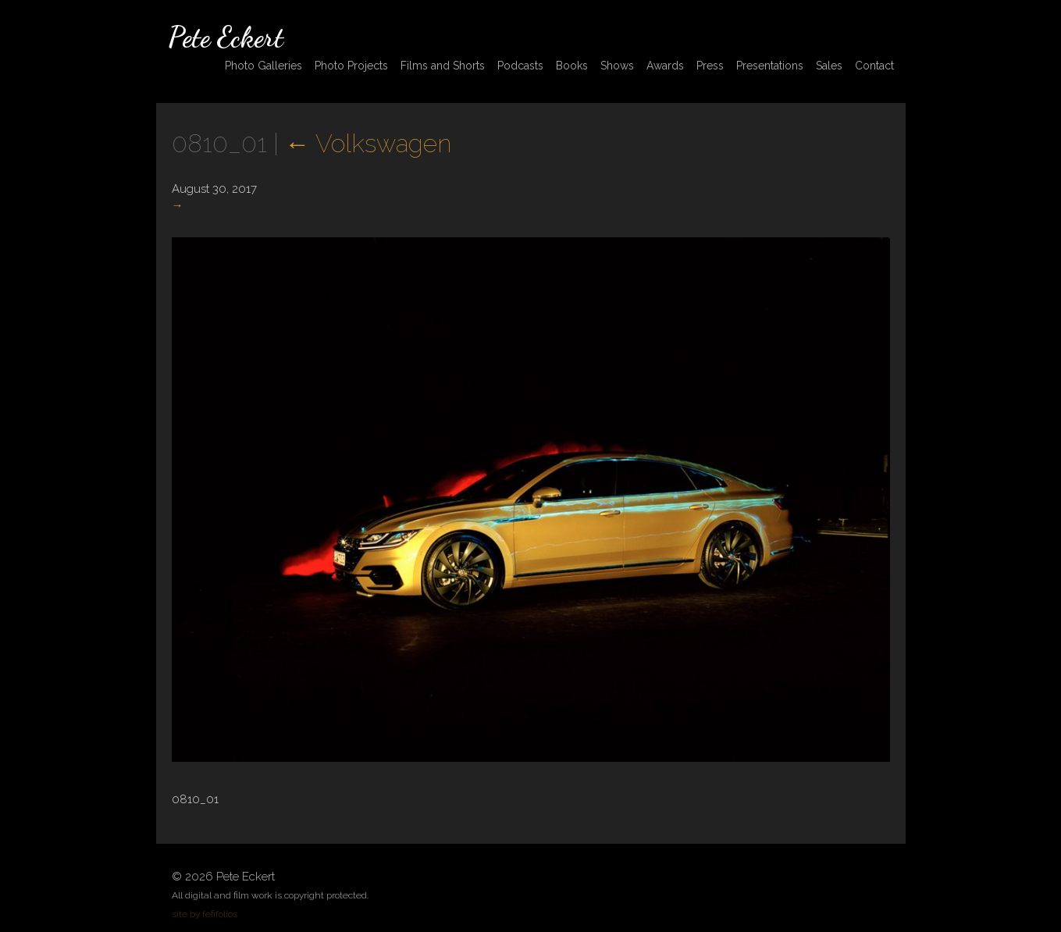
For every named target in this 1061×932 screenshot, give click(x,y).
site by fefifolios (204, 914)
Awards (665, 65)
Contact (874, 65)
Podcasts (520, 65)
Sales (829, 65)
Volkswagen (368, 143)
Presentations (769, 65)
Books (572, 65)
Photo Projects (351, 65)
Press (710, 65)
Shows (617, 65)
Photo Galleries (263, 65)
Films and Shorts (443, 65)
